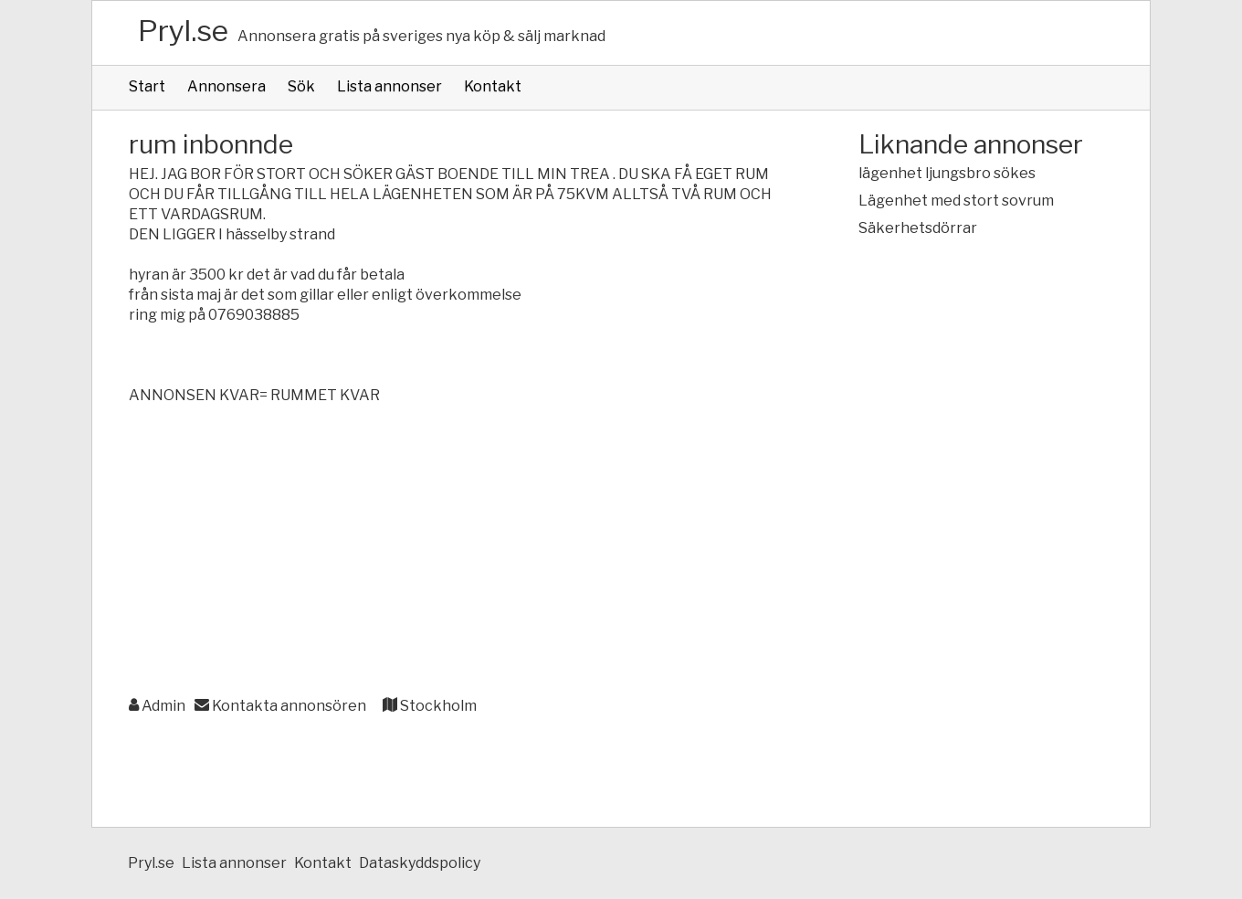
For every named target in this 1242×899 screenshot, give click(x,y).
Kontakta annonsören (280, 705)
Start (147, 86)
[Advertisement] (457, 552)
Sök (301, 86)
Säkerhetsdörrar (917, 228)
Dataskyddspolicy (419, 863)
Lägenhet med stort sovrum (956, 200)
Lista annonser (389, 86)
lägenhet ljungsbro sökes (947, 173)
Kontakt (492, 86)
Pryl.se (183, 30)
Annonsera (226, 86)
